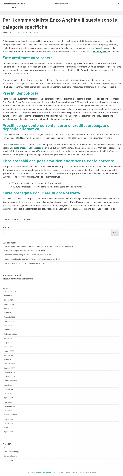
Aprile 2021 (8, 398)
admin (35, 33)
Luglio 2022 (8, 343)
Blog (14, 219)
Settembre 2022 (10, 334)
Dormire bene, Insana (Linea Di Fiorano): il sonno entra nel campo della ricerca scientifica (38, 246)
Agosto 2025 (9, 296)
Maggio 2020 (9, 428)
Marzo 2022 (8, 360)
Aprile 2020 (8, 432)
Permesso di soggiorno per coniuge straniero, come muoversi (28, 255)
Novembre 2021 (10, 372)
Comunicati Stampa (11, 452)
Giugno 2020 (9, 423)
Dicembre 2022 (10, 326)
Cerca (6, 227)
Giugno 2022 (9, 347)
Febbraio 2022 (9, 364)
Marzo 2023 (8, 313)
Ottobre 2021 (9, 377)
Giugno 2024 (9, 300)
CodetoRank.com (44, 473)
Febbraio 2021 (9, 406)
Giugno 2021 (9, 394)
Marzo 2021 (8, 402)
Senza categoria (10, 456)
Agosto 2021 (9, 385)
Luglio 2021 (8, 389)
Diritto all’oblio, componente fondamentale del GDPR (24, 263)
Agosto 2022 (9, 338)
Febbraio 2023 (9, 317)
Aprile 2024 (8, 309)
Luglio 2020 (8, 419)
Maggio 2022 (9, 351)
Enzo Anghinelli (28, 219)
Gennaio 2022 (9, 368)
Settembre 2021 (10, 381)
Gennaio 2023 (9, 321)
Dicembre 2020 (10, 411)
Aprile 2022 (8, 355)
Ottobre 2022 (9, 330)
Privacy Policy (61, 4)
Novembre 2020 (10, 415)
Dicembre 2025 (10, 292)
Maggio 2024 (9, 304)
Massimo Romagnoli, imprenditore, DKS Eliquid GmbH (24, 251)
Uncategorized (10, 460)
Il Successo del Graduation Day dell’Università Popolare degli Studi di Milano (33, 259)
